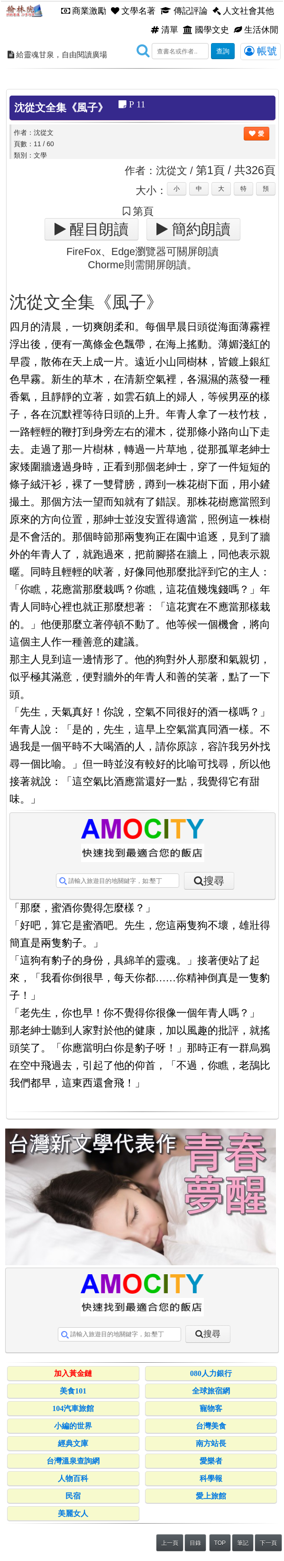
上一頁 (169, 1543)
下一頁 (268, 1543)
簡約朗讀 (199, 229)
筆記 (242, 1543)
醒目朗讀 (97, 229)
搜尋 (213, 881)
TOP (220, 1543)
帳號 (260, 51)
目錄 (195, 1543)
